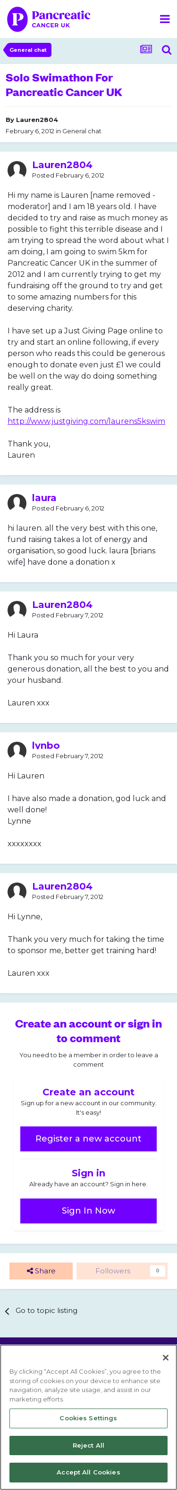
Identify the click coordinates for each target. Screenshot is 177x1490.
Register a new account (88, 1139)
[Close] (165, 1357)
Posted (68, 175)
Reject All (88, 1445)
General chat (81, 131)
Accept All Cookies (88, 1472)
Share (41, 1271)
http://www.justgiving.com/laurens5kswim (86, 421)
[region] (88, 1417)
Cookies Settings (88, 1418)
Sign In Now (88, 1211)
